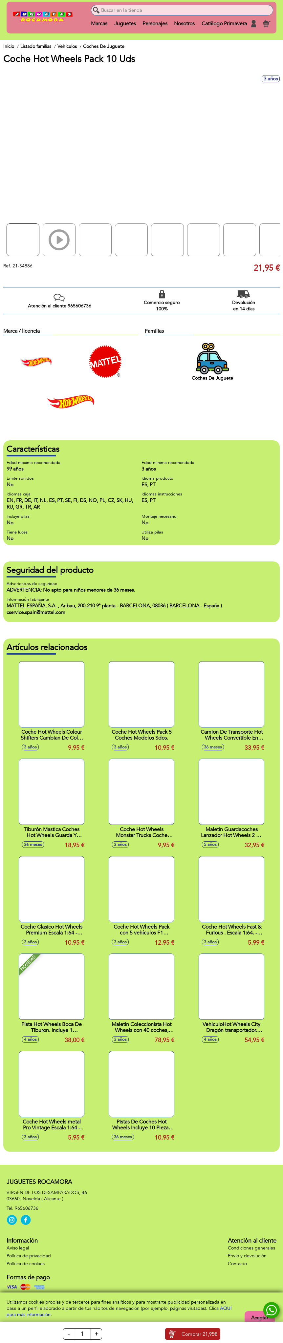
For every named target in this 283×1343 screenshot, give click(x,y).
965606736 (26, 1208)
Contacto (237, 1264)
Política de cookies (26, 1264)
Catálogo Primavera (224, 23)
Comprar (199, 1334)
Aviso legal (18, 1248)
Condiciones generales (251, 1248)
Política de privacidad (29, 1256)
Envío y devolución (247, 1256)
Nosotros (184, 23)
